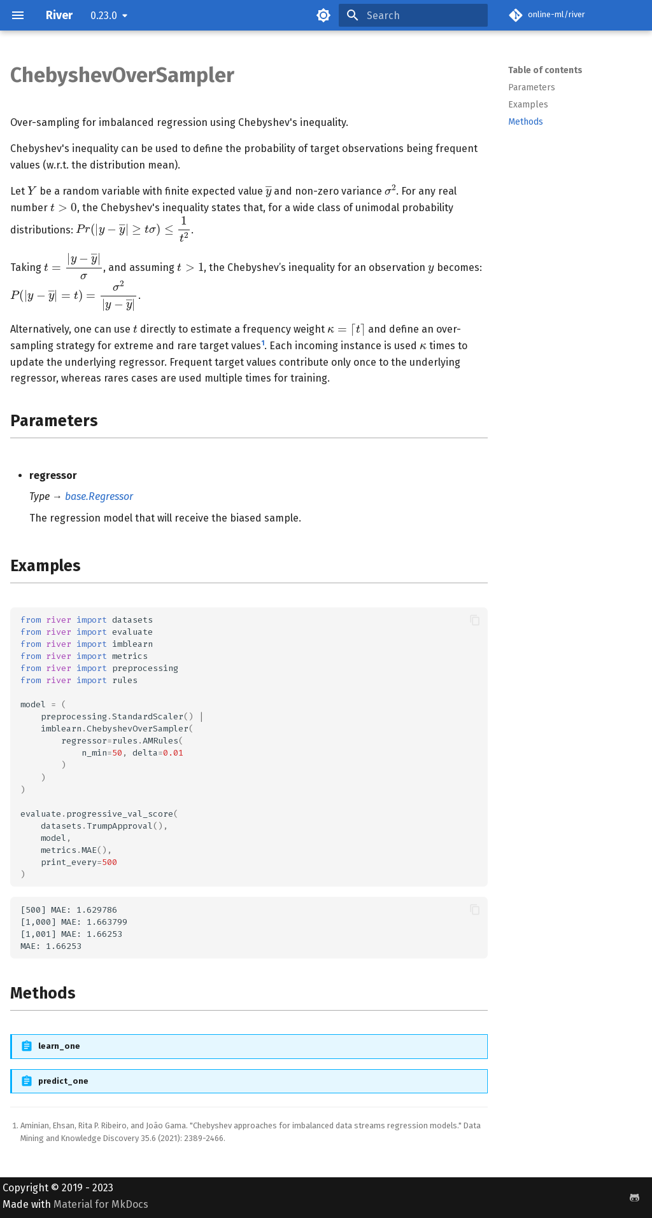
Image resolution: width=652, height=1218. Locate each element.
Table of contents (545, 70)
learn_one (59, 1046)
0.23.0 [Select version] (103, 16)
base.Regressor (99, 496)
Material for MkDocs (100, 1204)
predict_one (63, 1081)
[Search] (413, 15)
